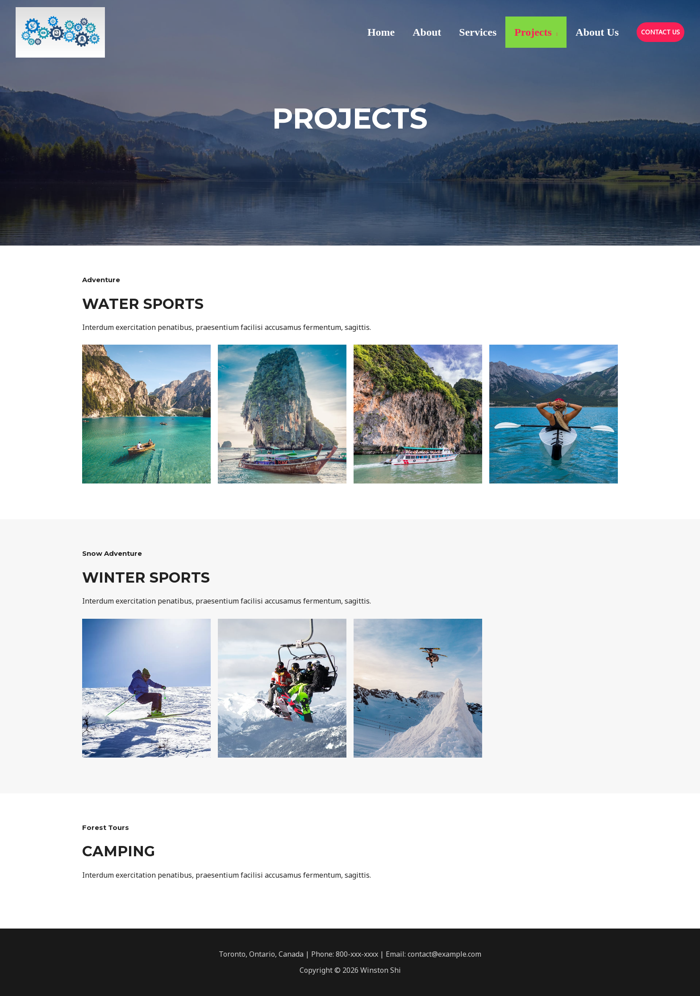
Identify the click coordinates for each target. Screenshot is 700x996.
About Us (597, 32)
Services (477, 32)
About (426, 32)
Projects (533, 32)
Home (381, 32)
